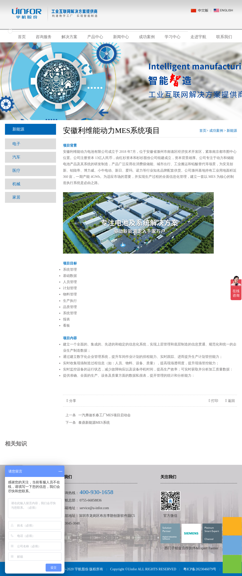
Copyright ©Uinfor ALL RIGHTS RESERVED (143, 569)
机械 (16, 184)
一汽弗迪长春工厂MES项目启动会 (104, 415)
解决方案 (69, 37)
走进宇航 (198, 37)
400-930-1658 (96, 492)
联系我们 (224, 37)
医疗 (16, 170)
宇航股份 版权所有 (89, 569)
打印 (213, 401)
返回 (230, 401)
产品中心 (95, 37)
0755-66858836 (91, 500)
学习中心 (173, 37)
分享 (71, 401)
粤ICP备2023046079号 (199, 569)
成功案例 (147, 37)
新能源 (18, 129)
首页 (22, 37)
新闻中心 (121, 37)
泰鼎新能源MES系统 (94, 422)
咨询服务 (44, 37)
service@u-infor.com (94, 508)
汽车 (16, 157)
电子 (16, 144)
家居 (16, 197)
